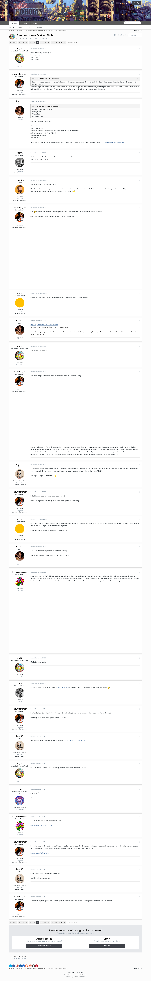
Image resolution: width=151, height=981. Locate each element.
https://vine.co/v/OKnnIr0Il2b (39, 854)
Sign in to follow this (121, 35)
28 (30, 42)
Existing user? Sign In (123, 3)
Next (60, 42)
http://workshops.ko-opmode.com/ (112, 142)
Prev (14, 42)
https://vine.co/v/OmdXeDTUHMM (74, 741)
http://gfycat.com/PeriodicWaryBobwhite (43, 325)
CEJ (20, 684)
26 (23, 42)
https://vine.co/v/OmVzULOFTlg (40, 826)
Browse (14, 23)
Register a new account (44, 947)
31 (41, 42)
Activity (25, 23)
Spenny (19, 153)
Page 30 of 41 (72, 42)
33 (48, 42)
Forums (11, 27)
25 (19, 42)
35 (56, 42)
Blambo (19, 101)
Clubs (35, 23)
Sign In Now (107, 947)
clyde (20, 38)
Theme (71, 973)
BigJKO (19, 465)
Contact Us (79, 973)
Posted (38, 48)
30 (37, 42)
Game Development (42, 38)
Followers (133, 35)
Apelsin (19, 293)
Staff (28, 27)
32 (45, 42)
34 (52, 42)
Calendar (21, 27)
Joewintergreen (19, 74)
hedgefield (20, 180)
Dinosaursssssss (19, 573)
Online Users (38, 27)
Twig (20, 790)
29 (34, 42)
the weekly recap (63, 689)
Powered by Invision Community (75, 978)
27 (26, 42)
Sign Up (136, 3)
